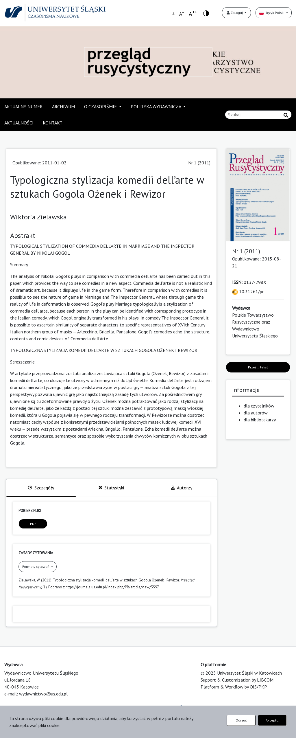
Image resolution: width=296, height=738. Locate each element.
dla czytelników (259, 406)
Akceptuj (272, 720)
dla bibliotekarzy (260, 420)
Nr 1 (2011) (199, 163)
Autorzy (181, 488)
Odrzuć (241, 720)
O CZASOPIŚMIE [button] (101, 106)
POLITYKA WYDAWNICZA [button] (156, 106)
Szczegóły (41, 488)
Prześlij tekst (258, 367)
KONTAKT (52, 123)
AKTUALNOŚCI (19, 123)
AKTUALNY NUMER (23, 106)
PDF (33, 524)
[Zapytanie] (258, 115)
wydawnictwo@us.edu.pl (43, 694)
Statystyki (111, 488)
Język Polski (272, 12)
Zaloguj (235, 12)
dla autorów (256, 413)
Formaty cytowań (36, 566)
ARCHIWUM (63, 106)
